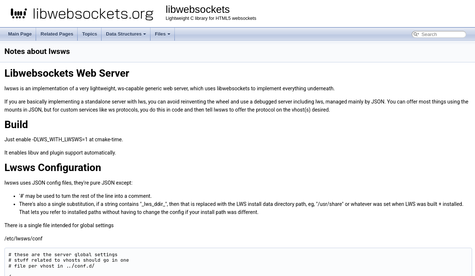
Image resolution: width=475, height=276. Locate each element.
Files (162, 34)
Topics (89, 34)
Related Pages (56, 34)
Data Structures (126, 34)
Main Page (20, 34)
